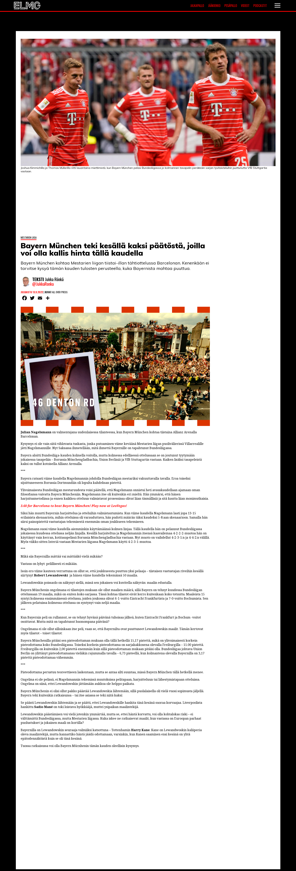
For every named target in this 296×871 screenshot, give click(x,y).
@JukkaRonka (43, 284)
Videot (245, 5)
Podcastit (260, 5)
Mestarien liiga (28, 237)
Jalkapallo (197, 5)
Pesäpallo (230, 5)
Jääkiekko (214, 5)
